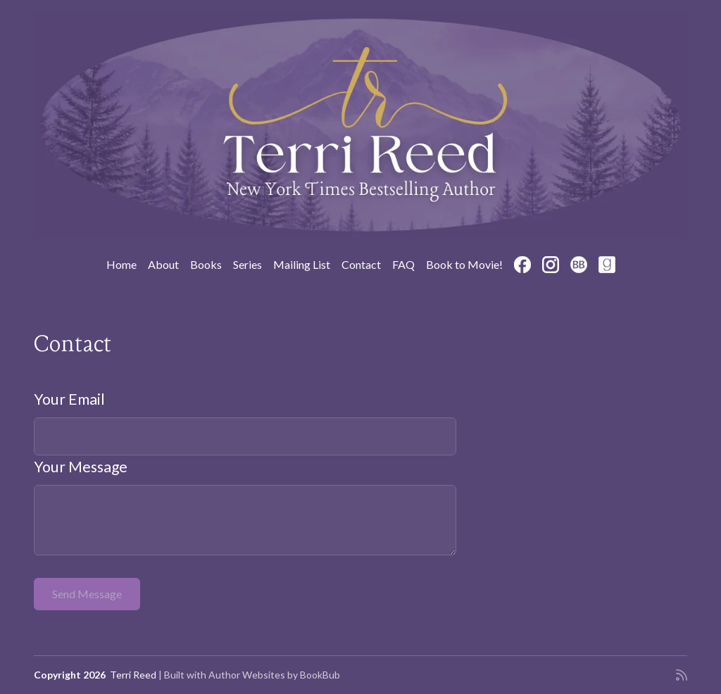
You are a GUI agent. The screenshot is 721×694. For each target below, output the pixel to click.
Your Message (80, 467)
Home (121, 264)
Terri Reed (133, 675)
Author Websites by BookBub (274, 675)
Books (206, 264)
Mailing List (301, 264)
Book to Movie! (464, 264)
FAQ (403, 264)
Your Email (69, 399)
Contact (361, 264)
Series (247, 264)
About (163, 264)
